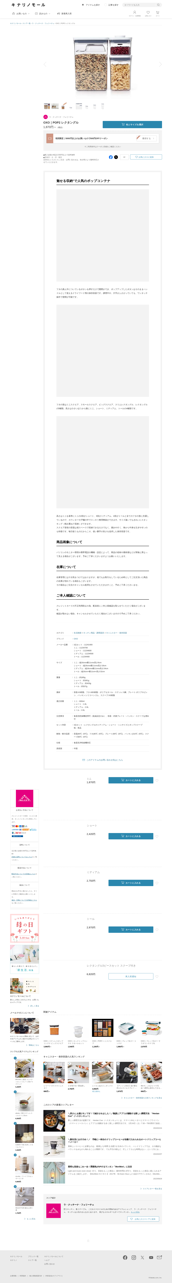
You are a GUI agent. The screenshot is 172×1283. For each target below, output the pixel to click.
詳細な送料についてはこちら (22, 857)
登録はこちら (34, 1045)
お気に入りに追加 (146, 157)
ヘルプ (46, 1260)
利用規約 (23, 1276)
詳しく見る (34, 1006)
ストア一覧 (27, 23)
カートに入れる (131, 780)
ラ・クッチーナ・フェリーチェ (43, 23)
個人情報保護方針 (35, 1276)
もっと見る (31, 1219)
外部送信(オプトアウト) (53, 1276)
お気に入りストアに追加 (145, 1219)
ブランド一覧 (33, 1256)
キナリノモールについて (53, 1256)
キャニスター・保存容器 (116, 633)
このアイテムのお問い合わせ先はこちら (105, 760)
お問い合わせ (49, 1264)
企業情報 (13, 1276)
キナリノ (13, 1260)
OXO (76, 639)
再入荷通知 (130, 976)
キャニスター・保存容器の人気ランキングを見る (143, 1098)
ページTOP (88, 1241)
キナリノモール (15, 23)
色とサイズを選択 (132, 124)
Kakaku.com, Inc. (156, 1278)
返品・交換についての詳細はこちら (24, 900)
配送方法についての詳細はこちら (23, 874)
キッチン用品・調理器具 (93, 633)
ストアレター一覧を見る (152, 1189)
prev (47, 64)
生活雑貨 (77, 633)
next (158, 64)
